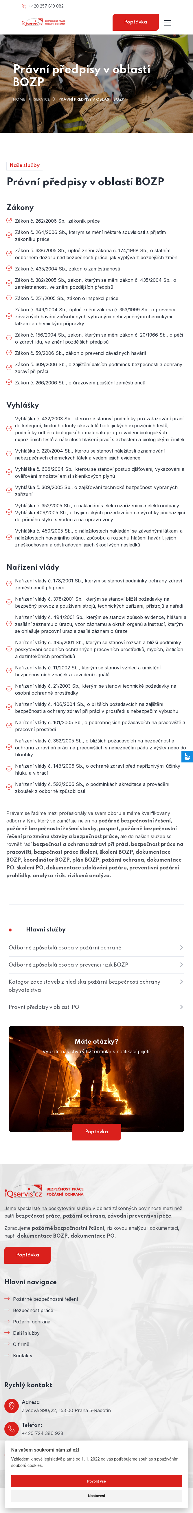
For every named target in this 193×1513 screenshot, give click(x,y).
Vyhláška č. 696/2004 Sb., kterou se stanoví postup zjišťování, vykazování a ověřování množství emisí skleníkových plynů (99, 472)
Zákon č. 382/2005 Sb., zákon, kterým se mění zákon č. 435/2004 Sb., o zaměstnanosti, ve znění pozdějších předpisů (95, 283)
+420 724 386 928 (42, 1433)
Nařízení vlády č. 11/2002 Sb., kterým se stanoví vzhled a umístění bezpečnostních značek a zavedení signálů (88, 671)
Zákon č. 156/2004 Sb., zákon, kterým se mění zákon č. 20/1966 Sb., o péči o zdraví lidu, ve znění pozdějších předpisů (99, 338)
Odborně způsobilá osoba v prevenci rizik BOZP (68, 965)
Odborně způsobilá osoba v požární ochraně (65, 948)
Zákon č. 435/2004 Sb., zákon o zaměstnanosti (67, 269)
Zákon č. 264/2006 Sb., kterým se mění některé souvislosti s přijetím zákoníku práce (90, 235)
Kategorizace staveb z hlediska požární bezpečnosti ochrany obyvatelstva (84, 986)
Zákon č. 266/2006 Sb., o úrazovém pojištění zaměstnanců (80, 383)
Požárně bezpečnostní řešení (45, 1299)
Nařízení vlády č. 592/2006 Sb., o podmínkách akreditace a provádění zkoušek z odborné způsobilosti (92, 787)
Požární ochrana (31, 1322)
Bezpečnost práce (33, 1310)
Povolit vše (96, 1481)
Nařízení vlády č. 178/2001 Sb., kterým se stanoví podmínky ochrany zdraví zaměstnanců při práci (98, 584)
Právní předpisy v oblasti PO (44, 1007)
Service (42, 99)
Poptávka (135, 22)
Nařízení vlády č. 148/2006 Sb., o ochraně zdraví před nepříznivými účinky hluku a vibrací (97, 769)
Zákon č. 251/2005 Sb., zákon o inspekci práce (66, 298)
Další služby (26, 1333)
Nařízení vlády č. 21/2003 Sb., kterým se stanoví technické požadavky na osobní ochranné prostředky (95, 689)
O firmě (21, 1344)
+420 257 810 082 (43, 5)
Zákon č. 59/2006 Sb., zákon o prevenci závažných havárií (80, 353)
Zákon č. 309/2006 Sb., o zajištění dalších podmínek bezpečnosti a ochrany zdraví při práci (98, 368)
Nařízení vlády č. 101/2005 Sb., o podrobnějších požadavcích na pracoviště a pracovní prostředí (100, 726)
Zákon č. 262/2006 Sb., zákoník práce (57, 221)
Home (19, 99)
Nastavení (96, 1496)
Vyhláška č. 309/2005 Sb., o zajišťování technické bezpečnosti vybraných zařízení (96, 490)
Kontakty (22, 1355)
